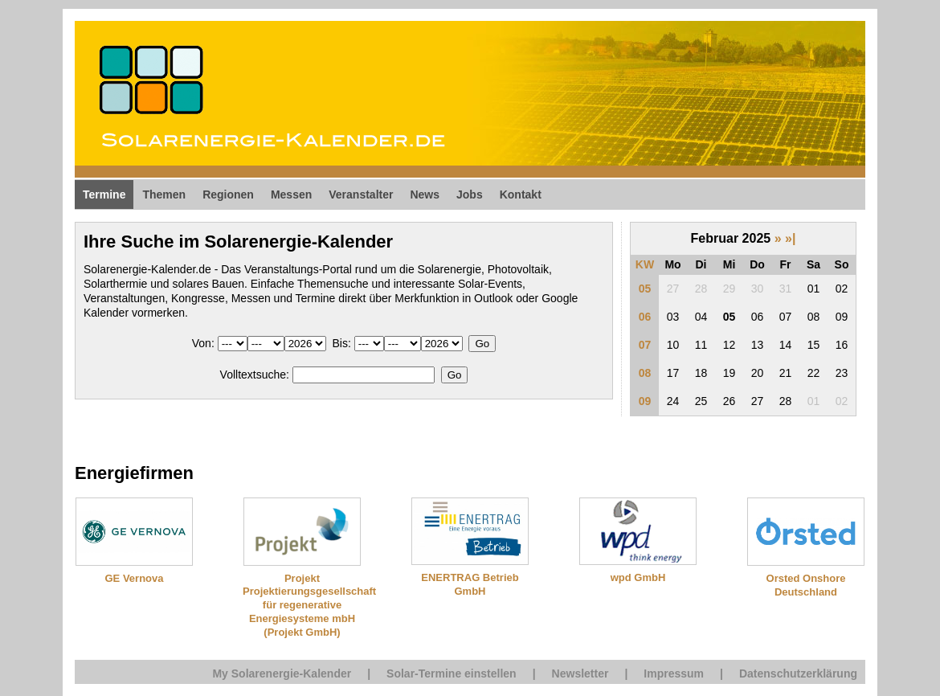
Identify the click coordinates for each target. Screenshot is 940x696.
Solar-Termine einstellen (451, 673)
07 (645, 344)
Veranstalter (361, 194)
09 (645, 401)
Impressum (674, 673)
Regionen (228, 194)
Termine (104, 194)
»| (790, 238)
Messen (291, 194)
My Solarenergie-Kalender (281, 673)
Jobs (469, 194)
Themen (164, 194)
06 (645, 316)
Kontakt (521, 194)
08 (645, 372)
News (424, 194)
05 (645, 288)
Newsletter (580, 673)
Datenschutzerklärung (798, 673)
